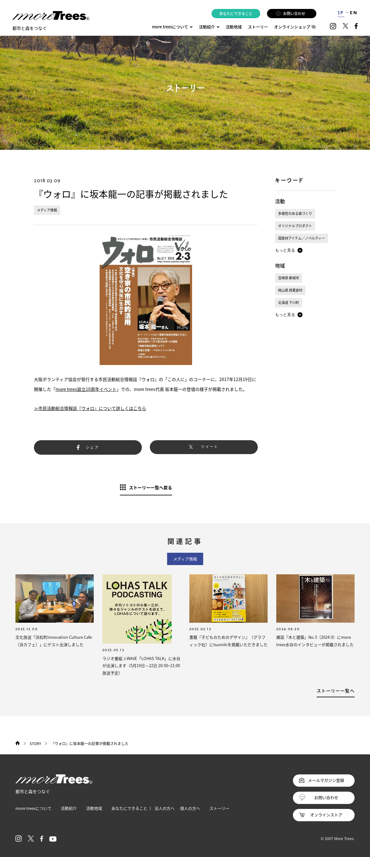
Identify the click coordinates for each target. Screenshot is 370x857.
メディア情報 (47, 210)
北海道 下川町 (288, 302)
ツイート (210, 446)
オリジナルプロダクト (295, 225)
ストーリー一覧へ (336, 690)
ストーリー (258, 27)
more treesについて (172, 27)
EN (354, 12)
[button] (288, 250)
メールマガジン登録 (326, 780)
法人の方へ (164, 808)
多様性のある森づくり (295, 213)
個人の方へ (190, 808)
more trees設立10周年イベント (86, 389)
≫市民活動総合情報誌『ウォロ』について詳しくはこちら (90, 408)
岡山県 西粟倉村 (290, 290)
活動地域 (234, 27)
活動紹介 (69, 808)
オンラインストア (326, 815)
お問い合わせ (290, 13)
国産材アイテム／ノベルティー (301, 238)
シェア (92, 447)
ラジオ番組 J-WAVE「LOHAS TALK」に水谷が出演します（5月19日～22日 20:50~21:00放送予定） (141, 665)
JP (341, 12)
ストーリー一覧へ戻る (150, 487)
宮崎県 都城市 (288, 278)
